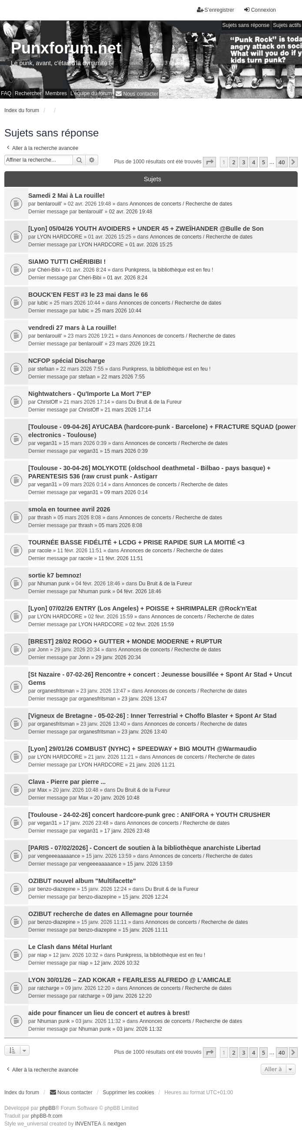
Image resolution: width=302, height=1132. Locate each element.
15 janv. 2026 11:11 (145, 930)
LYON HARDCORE (60, 237)
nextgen (116, 1124)
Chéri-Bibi (48, 270)
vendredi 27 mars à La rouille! (72, 327)
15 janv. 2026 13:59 (150, 864)
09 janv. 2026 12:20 (129, 996)
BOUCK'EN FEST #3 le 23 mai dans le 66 (88, 294)
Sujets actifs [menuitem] (287, 25)
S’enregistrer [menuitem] (215, 10)
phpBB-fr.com (47, 1116)
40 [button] (282, 162)
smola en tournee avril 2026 (69, 509)
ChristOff (47, 402)
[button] (209, 162)
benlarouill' (49, 204)
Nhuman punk (53, 584)
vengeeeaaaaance (58, 856)
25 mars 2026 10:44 (118, 311)
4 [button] (253, 162)
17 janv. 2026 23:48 (127, 831)
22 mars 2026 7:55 (123, 377)
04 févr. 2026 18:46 (138, 591)
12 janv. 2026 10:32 (116, 963)
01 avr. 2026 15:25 (151, 245)
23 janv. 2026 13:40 (144, 732)
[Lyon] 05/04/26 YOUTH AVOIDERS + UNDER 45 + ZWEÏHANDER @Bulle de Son (146, 228)
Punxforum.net (66, 48)
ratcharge (48, 988)
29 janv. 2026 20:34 (118, 657)
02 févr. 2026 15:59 (151, 624)
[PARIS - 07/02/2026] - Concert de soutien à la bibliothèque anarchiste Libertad (144, 847)
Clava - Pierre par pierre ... (67, 781)
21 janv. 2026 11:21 (152, 765)
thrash (44, 518)
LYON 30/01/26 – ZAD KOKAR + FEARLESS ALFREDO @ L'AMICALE (129, 979)
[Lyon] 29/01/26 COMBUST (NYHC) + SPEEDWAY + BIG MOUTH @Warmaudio (142, 748)
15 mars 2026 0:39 (126, 451)
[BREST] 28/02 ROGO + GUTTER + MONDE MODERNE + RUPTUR (125, 641)
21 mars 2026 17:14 (128, 410)
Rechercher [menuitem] (28, 93)
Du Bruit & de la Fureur (155, 402)
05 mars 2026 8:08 (120, 525)
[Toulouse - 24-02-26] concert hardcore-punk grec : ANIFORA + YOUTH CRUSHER (149, 814)
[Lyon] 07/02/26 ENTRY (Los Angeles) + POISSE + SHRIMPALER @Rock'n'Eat (142, 608)
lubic (42, 303)
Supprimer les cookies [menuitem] (128, 1092)
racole (44, 551)
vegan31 (47, 443)
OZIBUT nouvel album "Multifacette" (82, 880)
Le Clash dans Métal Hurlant (70, 946)
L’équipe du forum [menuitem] (91, 93)
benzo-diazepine (56, 889)
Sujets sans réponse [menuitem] (246, 25)
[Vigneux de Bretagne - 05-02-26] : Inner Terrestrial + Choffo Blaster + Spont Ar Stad (152, 715)
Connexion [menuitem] (259, 10)
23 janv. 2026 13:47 (144, 699)
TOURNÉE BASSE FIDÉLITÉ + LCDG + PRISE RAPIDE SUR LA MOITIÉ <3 (136, 542)
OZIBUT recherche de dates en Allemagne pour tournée (110, 913)
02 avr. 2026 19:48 (130, 212)
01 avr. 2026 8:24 (127, 278)
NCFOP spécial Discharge (66, 360)
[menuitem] (136, 94)
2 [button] (233, 162)
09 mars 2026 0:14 (126, 492)
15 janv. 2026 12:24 (145, 897)
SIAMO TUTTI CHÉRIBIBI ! (67, 261)
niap (42, 955)
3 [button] (243, 162)
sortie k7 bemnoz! (54, 575)
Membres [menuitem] (56, 93)
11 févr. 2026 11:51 (120, 558)
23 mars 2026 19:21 (132, 344)
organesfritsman (56, 691)
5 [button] (263, 162)
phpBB (47, 1108)
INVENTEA (88, 1124)
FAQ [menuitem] (6, 93)
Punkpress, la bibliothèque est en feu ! (169, 270)
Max (42, 790)
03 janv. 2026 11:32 (139, 1029)
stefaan (45, 369)
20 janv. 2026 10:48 (116, 798)
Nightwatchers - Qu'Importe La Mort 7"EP (89, 393)
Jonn (43, 650)
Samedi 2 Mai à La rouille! (66, 195)
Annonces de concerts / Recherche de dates (180, 204)
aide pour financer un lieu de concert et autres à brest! (109, 1012)
